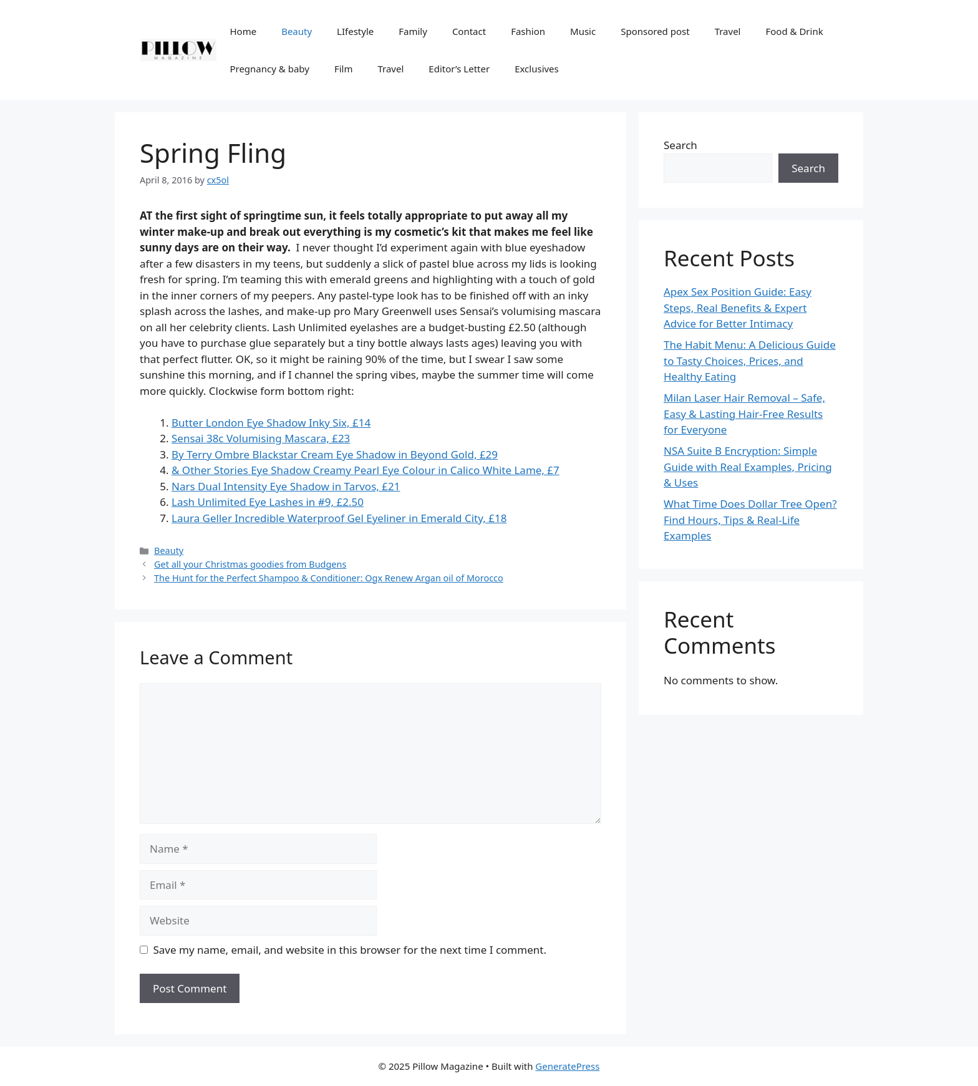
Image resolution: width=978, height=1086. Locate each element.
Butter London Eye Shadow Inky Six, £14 (271, 422)
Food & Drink (794, 31)
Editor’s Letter (459, 68)
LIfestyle (355, 31)
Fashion (528, 31)
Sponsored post (655, 31)
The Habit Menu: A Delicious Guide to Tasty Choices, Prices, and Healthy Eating (750, 360)
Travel (728, 31)
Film (343, 68)
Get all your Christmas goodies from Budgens (250, 564)
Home (243, 31)
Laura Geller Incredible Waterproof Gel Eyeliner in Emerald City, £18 (339, 518)
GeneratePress (567, 1066)
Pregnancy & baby (269, 68)
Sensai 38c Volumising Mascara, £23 (261, 438)
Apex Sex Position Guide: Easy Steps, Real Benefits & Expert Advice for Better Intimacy (737, 307)
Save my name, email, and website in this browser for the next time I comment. (349, 950)
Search (680, 145)
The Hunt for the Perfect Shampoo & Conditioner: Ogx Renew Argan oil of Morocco (328, 578)
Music (583, 31)
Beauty (296, 31)
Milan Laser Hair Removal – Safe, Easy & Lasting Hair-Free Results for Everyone (744, 413)
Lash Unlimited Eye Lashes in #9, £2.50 (268, 502)
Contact (469, 31)
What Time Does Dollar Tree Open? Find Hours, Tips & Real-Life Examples (750, 520)
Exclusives (537, 68)
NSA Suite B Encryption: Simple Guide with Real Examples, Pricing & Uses (748, 467)
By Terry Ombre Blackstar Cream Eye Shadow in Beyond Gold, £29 (335, 454)
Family (413, 31)
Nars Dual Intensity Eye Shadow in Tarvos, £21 (286, 486)
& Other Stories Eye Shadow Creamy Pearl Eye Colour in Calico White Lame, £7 (365, 470)
